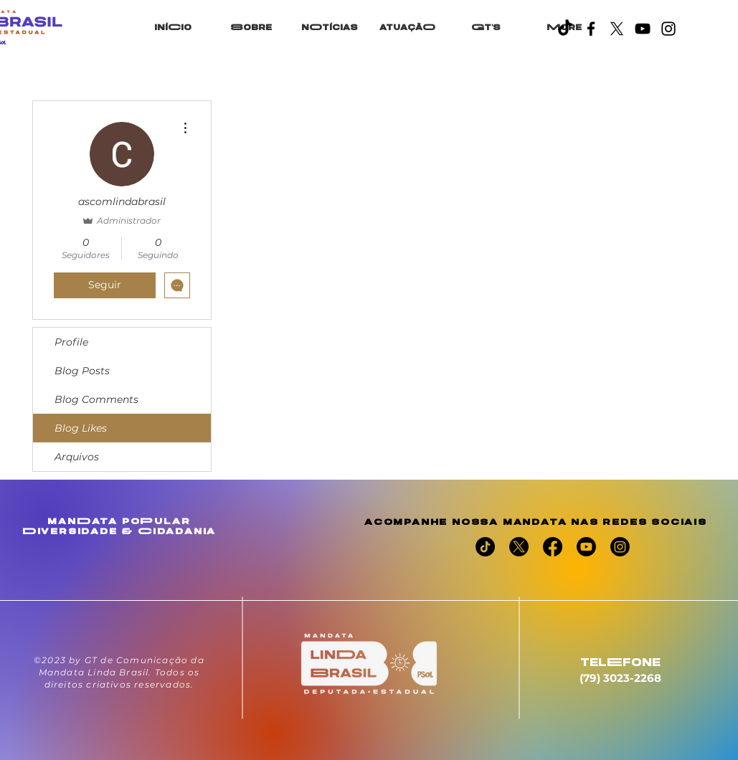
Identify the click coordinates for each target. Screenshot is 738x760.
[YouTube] (642, 28)
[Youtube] (586, 546)
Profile (71, 342)
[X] (616, 28)
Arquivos (77, 456)
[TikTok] (565, 28)
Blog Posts (82, 370)
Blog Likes (81, 428)
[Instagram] (668, 28)
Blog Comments (96, 399)
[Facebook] (591, 28)
